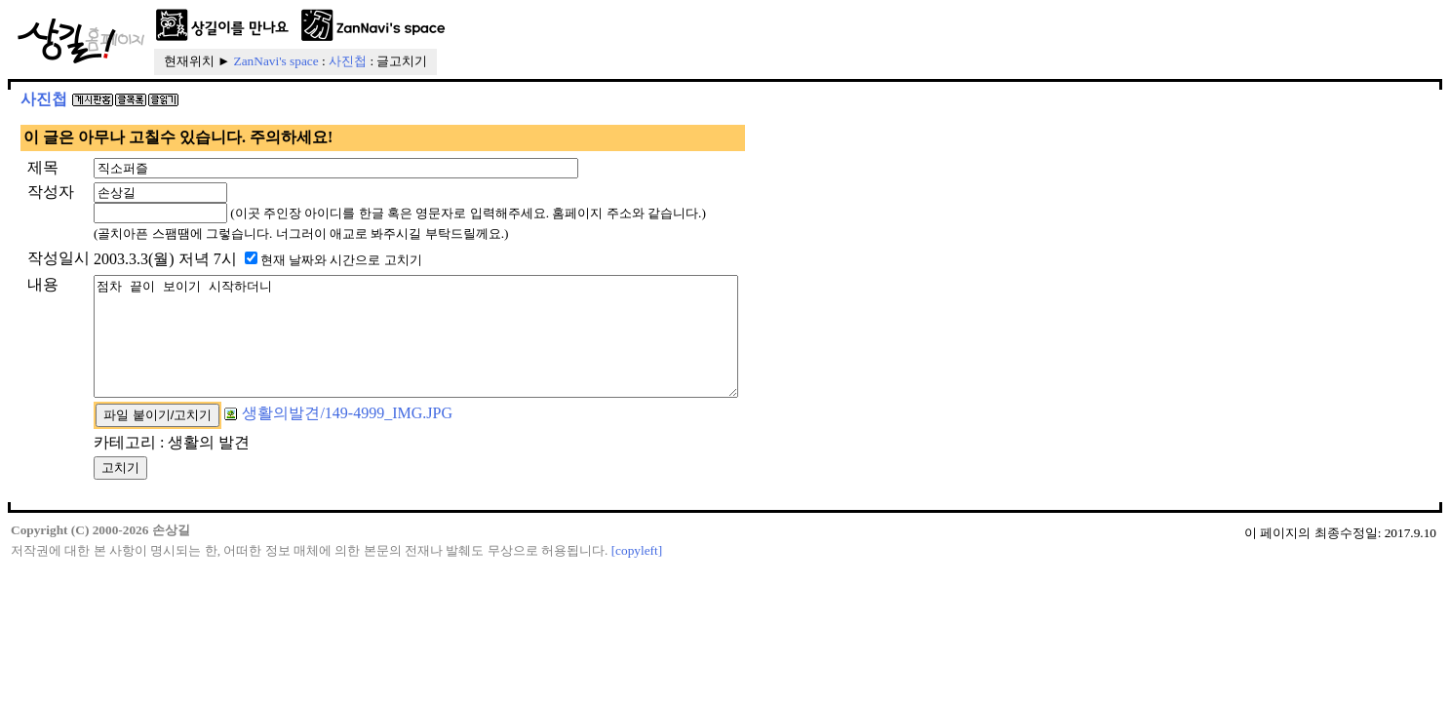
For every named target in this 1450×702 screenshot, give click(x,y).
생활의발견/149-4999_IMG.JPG (338, 436)
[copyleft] (637, 573)
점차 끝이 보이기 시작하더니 (455, 348)
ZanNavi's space (276, 61)
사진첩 (348, 61)
